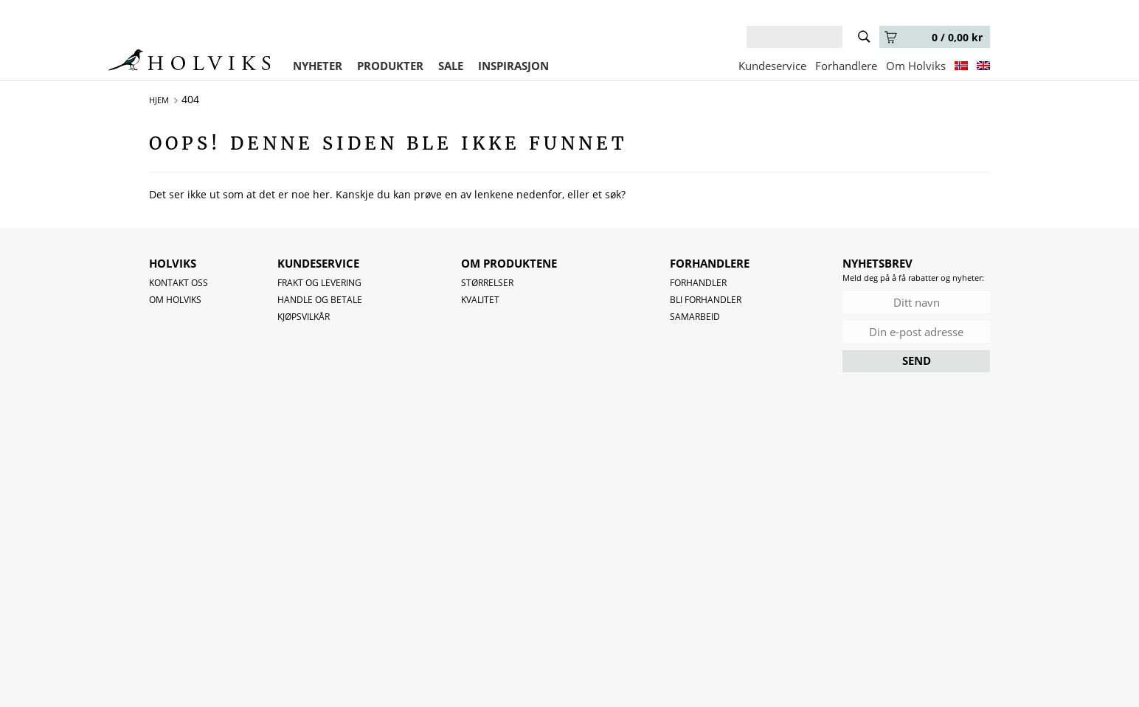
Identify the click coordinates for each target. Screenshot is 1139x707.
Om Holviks (916, 65)
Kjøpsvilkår (303, 316)
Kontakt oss (178, 282)
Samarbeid (695, 316)
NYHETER (317, 65)
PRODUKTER (390, 65)
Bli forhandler (705, 299)
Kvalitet (480, 299)
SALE (450, 65)
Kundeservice (772, 65)
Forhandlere (846, 65)
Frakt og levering (319, 282)
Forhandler (698, 282)
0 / (933, 37)
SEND (916, 360)
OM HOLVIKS (175, 299)
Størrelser (487, 282)
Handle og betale (319, 299)
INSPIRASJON (513, 65)
